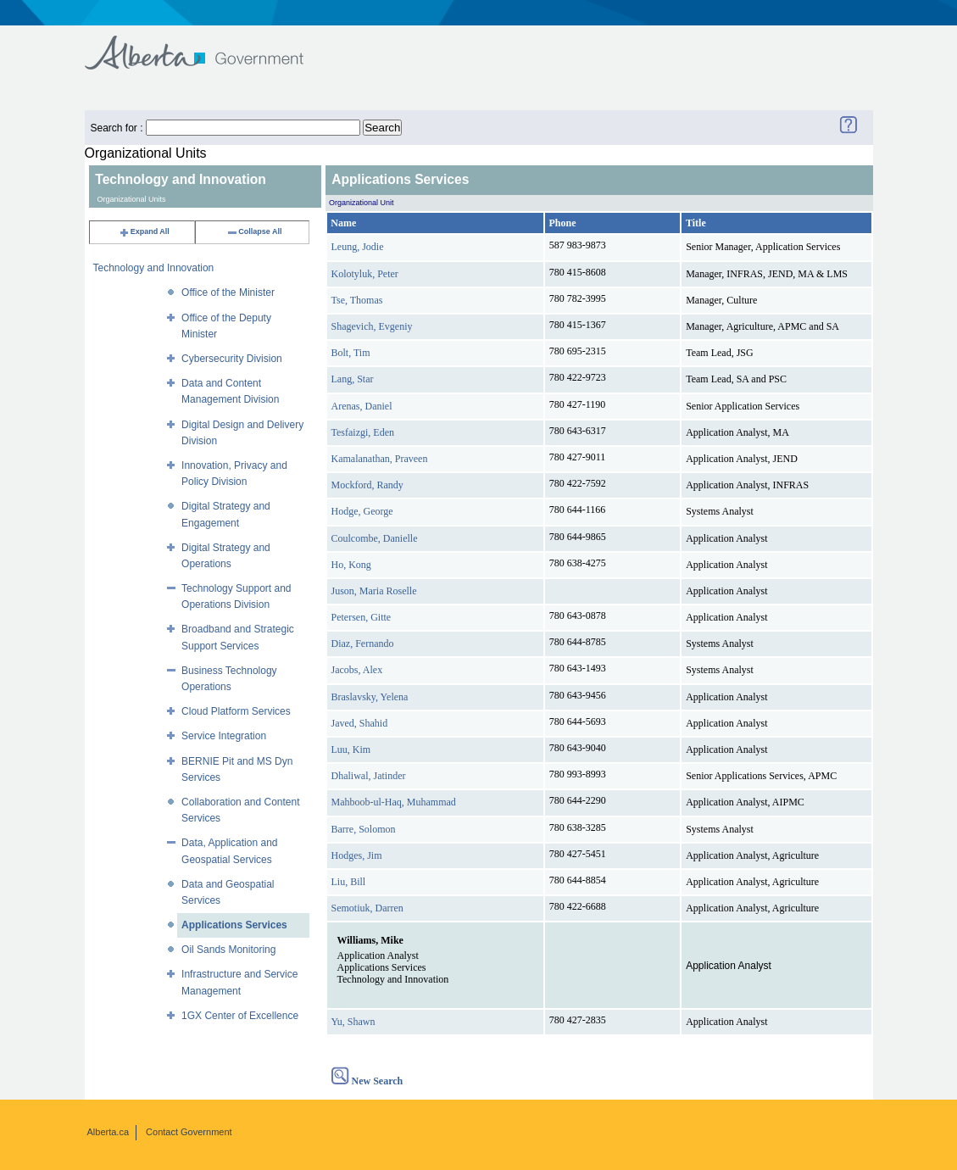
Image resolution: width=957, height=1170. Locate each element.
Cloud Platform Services (236, 711)
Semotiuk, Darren (367, 908)
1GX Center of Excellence (239, 1016)
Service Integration (223, 736)
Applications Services (234, 925)
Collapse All (253, 231)
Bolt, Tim (350, 353)
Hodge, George (362, 511)
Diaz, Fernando (362, 643)
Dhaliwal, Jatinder (368, 776)
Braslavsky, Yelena (370, 697)
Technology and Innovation (153, 268)
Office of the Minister (228, 292)
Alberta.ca (108, 1132)
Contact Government (189, 1132)
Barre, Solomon (363, 829)
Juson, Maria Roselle (374, 591)
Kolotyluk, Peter (364, 274)
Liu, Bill (348, 882)
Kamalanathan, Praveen (379, 459)
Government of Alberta (208, 44)
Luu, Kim (351, 749)
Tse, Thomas (357, 300)
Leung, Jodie (357, 247)
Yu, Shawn (353, 1022)
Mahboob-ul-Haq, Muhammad (393, 802)
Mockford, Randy (367, 485)
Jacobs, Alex (357, 670)
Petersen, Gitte (361, 617)
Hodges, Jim (356, 855)
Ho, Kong (351, 565)
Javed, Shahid (359, 723)
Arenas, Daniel (361, 406)
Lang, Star (352, 379)
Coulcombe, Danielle (374, 538)
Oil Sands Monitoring (228, 950)
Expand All (144, 231)
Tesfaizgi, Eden (362, 432)
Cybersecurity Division (231, 359)
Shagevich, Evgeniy (372, 326)
